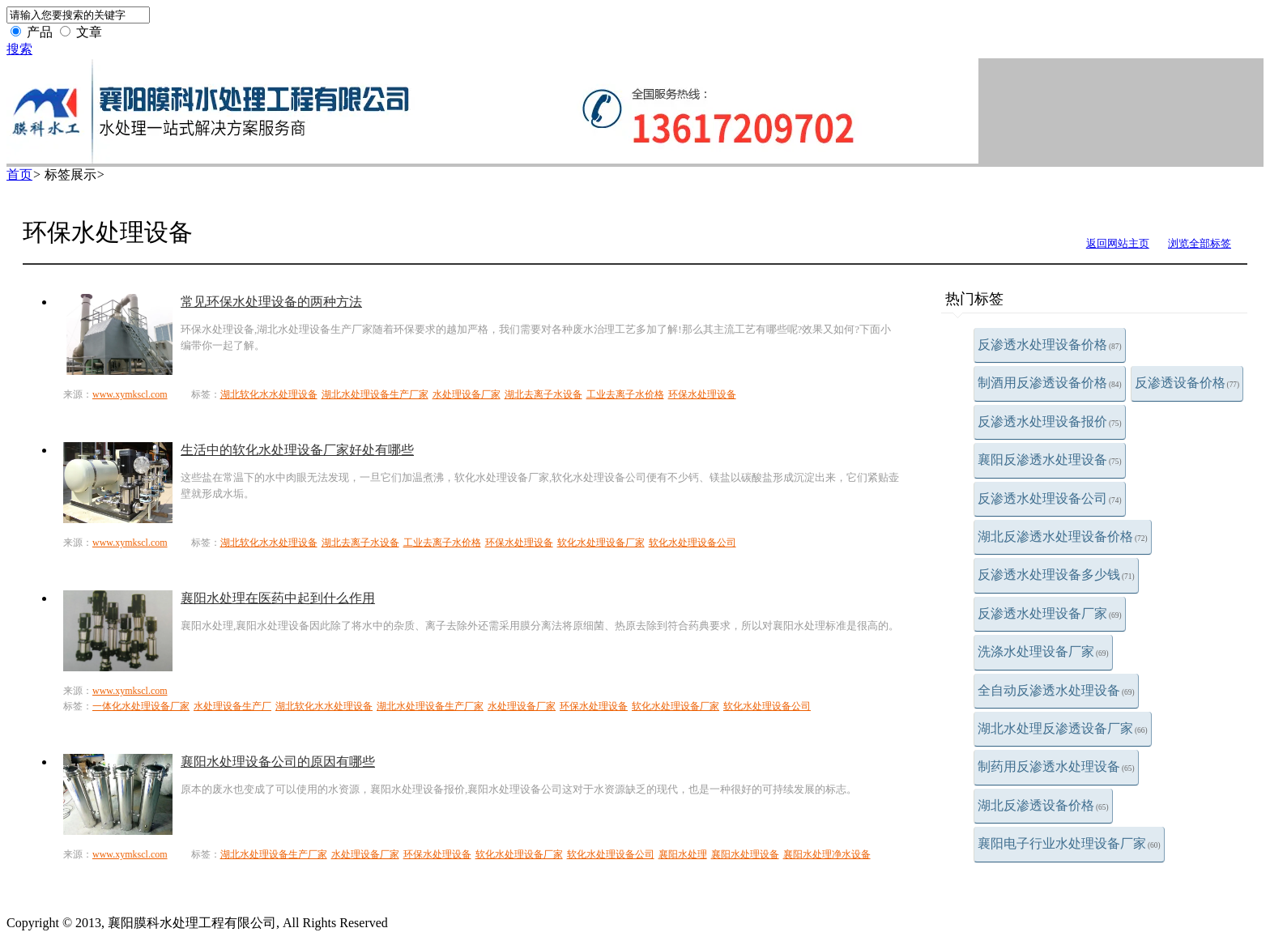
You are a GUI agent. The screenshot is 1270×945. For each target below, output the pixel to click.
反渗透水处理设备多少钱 (1056, 574)
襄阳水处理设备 (745, 854)
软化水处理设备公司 (692, 542)
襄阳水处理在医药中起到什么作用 (278, 598)
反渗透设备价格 (1187, 382)
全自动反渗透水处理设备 (1056, 690)
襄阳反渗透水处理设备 (1050, 459)
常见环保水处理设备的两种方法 (271, 302)
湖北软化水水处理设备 (269, 394)
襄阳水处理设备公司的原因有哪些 (278, 761)
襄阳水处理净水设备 (827, 854)
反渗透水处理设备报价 (1050, 421)
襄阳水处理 (682, 854)
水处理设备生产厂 (232, 706)
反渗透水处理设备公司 (1050, 498)
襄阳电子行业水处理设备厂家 (1069, 843)
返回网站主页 (1117, 243)
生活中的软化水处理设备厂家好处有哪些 (297, 450)
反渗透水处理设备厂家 (1050, 613)
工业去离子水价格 (625, 394)
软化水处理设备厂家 (601, 542)
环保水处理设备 (702, 394)
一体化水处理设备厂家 (141, 706)
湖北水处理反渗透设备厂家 (1063, 728)
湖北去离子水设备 (543, 394)
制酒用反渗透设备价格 (1050, 382)
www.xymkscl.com (130, 394)
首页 (19, 174)
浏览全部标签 (1199, 243)
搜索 (19, 49)
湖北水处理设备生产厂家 (375, 394)
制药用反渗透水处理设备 (1056, 766)
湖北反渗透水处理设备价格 (1063, 536)
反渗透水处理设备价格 (1050, 344)
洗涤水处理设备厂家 (1043, 651)
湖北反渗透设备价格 (1043, 805)
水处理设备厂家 (467, 394)
